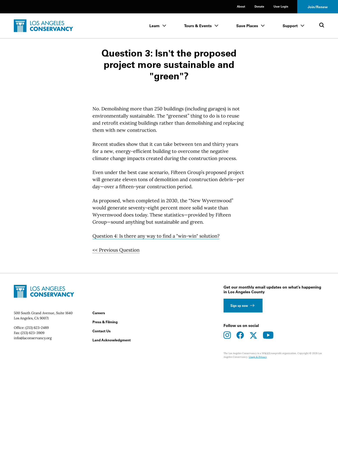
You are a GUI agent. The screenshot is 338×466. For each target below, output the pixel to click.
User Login (281, 6)
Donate (259, 6)
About (241, 6)
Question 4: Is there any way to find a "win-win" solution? (155, 335)
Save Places (247, 25)
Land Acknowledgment (111, 439)
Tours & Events (198, 25)
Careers (98, 412)
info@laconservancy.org (33, 437)
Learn (154, 25)
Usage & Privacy (258, 455)
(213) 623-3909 (32, 432)
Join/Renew (318, 7)
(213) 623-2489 (37, 426)
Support (290, 25)
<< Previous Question (115, 349)
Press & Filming (105, 421)
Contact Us (101, 430)
